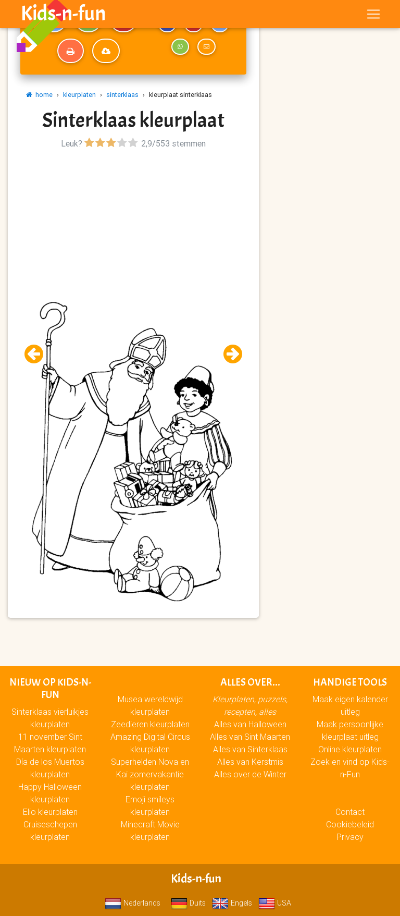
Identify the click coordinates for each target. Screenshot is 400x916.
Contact (350, 812)
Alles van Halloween (250, 724)
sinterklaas (122, 94)
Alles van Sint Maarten (250, 736)
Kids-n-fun (63, 15)
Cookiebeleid (350, 824)
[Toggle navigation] (373, 16)
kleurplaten (79, 94)
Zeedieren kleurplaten (150, 724)
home (39, 94)
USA (274, 903)
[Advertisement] (133, 225)
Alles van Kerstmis (250, 761)
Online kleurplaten (350, 749)
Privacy (350, 837)
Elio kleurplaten (50, 812)
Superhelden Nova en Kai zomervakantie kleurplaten (150, 774)
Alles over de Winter (250, 774)
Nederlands (132, 903)
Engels (232, 903)
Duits (188, 903)
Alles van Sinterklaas (250, 749)
